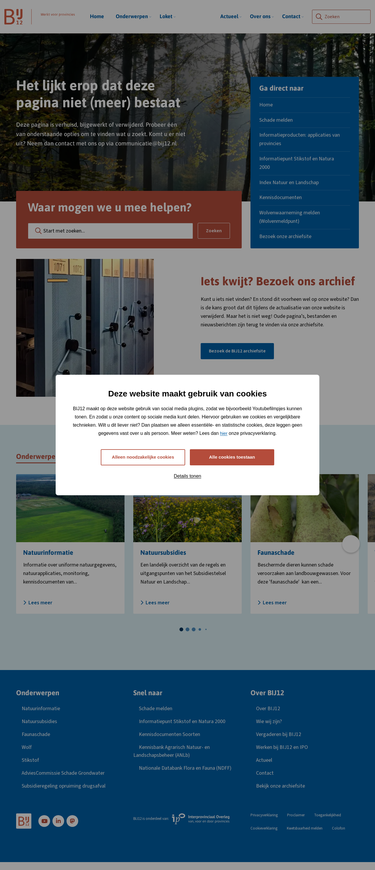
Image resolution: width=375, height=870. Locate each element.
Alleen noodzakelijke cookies (142, 456)
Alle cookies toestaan (232, 456)
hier (224, 432)
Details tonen (187, 476)
